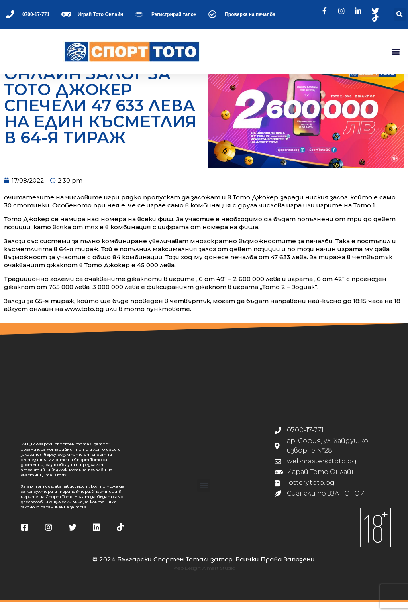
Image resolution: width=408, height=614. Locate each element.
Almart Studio (218, 580)
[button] (400, 14)
